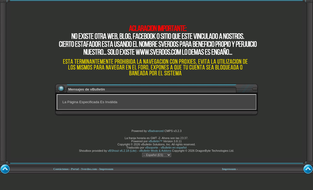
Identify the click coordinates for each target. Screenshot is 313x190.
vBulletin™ (155, 141)
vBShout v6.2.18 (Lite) (122, 150)
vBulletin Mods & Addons (155, 150)
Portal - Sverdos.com (84, 168)
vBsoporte (151, 147)
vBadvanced (156, 130)
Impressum (106, 168)
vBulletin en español (173, 147)
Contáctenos (61, 168)
